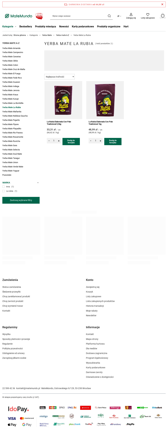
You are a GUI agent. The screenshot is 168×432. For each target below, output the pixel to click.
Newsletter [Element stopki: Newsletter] (91, 315)
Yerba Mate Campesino (12, 52)
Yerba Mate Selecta (11, 149)
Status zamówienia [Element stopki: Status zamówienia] (11, 287)
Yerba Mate (47, 35)
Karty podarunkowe (83, 26)
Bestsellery (25, 26)
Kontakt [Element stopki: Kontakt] (6, 310)
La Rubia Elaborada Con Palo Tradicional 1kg (101, 123)
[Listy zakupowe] (148, 16)
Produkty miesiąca (45, 26)
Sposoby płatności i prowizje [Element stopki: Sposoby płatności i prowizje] (16, 339)
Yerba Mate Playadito (11, 128)
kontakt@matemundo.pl (28, 388)
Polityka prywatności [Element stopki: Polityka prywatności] (12, 348)
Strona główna (19, 35)
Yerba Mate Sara (9, 145)
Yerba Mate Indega (10, 86)
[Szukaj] (109, 16)
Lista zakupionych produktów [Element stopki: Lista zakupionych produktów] (100, 301)
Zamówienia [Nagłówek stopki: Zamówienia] (10, 279)
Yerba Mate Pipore (10, 124)
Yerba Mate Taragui (11, 158)
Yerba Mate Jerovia (10, 90)
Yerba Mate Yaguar (10, 171)
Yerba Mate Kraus (10, 94)
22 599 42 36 (8, 388)
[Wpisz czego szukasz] (81, 16)
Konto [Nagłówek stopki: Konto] (89, 279)
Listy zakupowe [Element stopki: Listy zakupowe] (93, 296)
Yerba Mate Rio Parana (12, 132)
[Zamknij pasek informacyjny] (162, 4)
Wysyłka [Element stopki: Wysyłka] (6, 334)
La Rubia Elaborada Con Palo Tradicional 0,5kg (59, 123)
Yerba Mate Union (10, 162)
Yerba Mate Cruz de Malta (13, 69)
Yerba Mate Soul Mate (12, 154)
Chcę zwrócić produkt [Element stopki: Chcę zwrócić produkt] (12, 301)
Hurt (126, 26)
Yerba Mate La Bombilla (12, 103)
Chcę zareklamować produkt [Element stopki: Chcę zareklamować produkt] (16, 296)
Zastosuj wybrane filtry (21, 200)
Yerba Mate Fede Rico (12, 78)
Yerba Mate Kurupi (10, 99)
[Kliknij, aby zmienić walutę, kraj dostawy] (119, 16)
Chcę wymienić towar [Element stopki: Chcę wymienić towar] (12, 306)
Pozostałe (6, 175)
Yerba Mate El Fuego (11, 73)
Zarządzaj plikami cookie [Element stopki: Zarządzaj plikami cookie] (14, 358)
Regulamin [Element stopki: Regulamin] (7, 344)
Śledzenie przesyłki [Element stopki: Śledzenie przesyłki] (11, 291)
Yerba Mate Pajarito (11, 120)
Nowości (64, 26)
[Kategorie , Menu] (16, 26)
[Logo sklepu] (23, 16)
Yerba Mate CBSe (10, 61)
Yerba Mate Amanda (11, 48)
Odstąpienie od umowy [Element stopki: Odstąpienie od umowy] (13, 353)
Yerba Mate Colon (10, 65)
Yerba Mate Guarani (11, 82)
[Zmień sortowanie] (59, 76)
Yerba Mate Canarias (11, 56)
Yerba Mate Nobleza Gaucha (15, 116)
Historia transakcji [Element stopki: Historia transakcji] (95, 306)
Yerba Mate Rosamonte (12, 137)
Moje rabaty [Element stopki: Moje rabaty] (92, 310)
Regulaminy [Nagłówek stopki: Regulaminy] (9, 327)
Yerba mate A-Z (62, 35)
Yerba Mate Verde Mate (12, 166)
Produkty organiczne (108, 26)
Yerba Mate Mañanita (11, 111)
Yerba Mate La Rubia (11, 107)
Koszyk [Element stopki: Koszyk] (89, 291)
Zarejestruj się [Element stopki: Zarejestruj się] (92, 287)
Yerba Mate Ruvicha (11, 141)
